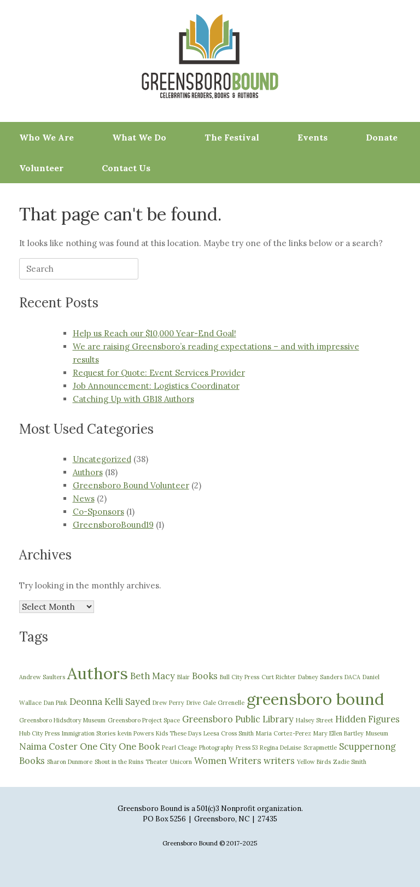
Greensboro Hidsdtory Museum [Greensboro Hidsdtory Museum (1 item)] (62, 720)
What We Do (139, 137)
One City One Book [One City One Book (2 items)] (120, 746)
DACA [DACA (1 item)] (352, 677)
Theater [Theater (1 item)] (156, 762)
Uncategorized (102, 459)
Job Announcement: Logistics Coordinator (156, 386)
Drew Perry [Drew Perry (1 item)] (168, 703)
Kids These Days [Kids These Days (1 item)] (178, 733)
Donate (382, 137)
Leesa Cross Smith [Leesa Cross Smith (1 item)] (228, 733)
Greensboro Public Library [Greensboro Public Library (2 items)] (238, 719)
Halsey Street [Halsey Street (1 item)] (314, 720)
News (84, 498)
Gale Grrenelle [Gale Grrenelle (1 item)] (223, 703)
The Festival (232, 137)
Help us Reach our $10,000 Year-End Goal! (154, 333)
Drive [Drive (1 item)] (193, 703)
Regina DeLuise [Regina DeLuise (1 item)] (280, 747)
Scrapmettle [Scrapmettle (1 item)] (320, 747)
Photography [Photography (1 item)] (216, 747)
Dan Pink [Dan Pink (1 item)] (55, 703)
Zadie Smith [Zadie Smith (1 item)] (349, 762)
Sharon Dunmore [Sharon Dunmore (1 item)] (69, 762)
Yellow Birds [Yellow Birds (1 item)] (314, 762)
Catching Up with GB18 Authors (133, 399)
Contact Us (126, 167)
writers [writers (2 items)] (279, 760)
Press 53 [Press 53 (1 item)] (247, 747)
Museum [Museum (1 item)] (377, 733)
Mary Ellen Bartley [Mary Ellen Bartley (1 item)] (338, 733)
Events (313, 137)
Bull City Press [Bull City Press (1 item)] (239, 677)
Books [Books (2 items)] (205, 675)
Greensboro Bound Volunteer (131, 485)
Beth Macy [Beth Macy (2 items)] (152, 675)
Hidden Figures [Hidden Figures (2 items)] (367, 719)
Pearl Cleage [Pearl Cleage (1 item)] (179, 747)
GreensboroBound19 (113, 525)
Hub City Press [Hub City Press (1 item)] (39, 733)
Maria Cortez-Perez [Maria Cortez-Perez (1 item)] (283, 733)
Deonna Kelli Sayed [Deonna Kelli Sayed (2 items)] (109, 701)
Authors (88, 472)
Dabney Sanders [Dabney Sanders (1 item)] (320, 677)
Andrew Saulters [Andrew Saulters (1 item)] (42, 677)
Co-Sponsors (98, 511)
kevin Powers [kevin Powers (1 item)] (136, 733)
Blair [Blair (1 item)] (183, 677)
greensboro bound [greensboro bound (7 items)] (315, 698)
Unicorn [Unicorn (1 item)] (181, 762)
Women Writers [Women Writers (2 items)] (227, 760)
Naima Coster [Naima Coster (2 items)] (48, 746)
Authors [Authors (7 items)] (97, 673)
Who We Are (46, 137)
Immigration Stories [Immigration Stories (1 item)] (88, 733)
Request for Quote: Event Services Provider (159, 372)
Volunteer (41, 167)
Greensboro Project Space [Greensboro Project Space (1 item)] (144, 720)
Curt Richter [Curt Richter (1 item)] (278, 677)
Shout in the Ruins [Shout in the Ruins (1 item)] (119, 762)
